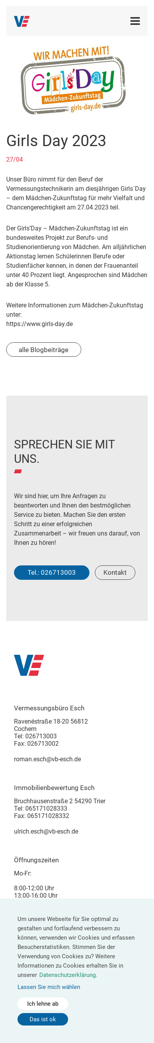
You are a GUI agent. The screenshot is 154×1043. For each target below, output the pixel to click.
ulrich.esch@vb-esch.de (46, 831)
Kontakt (115, 572)
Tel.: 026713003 (52, 572)
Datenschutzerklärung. (68, 974)
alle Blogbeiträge (43, 350)
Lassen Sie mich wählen (49, 987)
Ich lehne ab (42, 1003)
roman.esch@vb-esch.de (47, 759)
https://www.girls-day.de (39, 324)
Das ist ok (43, 1019)
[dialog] (77, 970)
